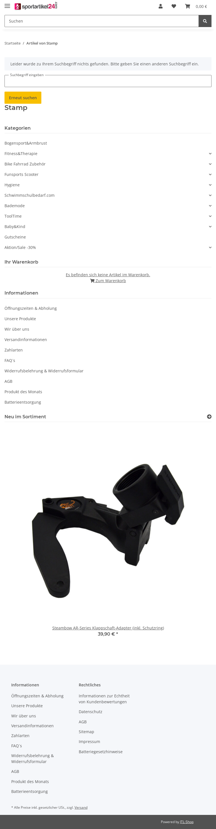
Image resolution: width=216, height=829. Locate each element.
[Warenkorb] (196, 6)
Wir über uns (16, 329)
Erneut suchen (23, 97)
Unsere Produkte (20, 318)
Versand (81, 807)
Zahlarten (13, 350)
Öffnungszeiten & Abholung (30, 308)
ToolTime (13, 216)
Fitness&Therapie (20, 153)
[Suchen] (101, 21)
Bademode (14, 205)
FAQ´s (9, 360)
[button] (160, 6)
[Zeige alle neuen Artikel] (209, 416)
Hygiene (12, 184)
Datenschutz (90, 711)
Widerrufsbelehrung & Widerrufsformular (44, 370)
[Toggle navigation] (7, 3)
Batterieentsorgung (22, 402)
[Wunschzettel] (174, 6)
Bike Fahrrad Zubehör (25, 164)
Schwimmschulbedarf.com (29, 195)
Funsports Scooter (21, 174)
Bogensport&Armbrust (25, 143)
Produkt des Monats (23, 391)
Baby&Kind (14, 226)
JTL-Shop (187, 821)
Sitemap (86, 731)
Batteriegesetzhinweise (101, 751)
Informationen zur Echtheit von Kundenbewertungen (104, 698)
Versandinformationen (25, 339)
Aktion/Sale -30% (20, 247)
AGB (8, 381)
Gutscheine (15, 237)
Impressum (89, 741)
